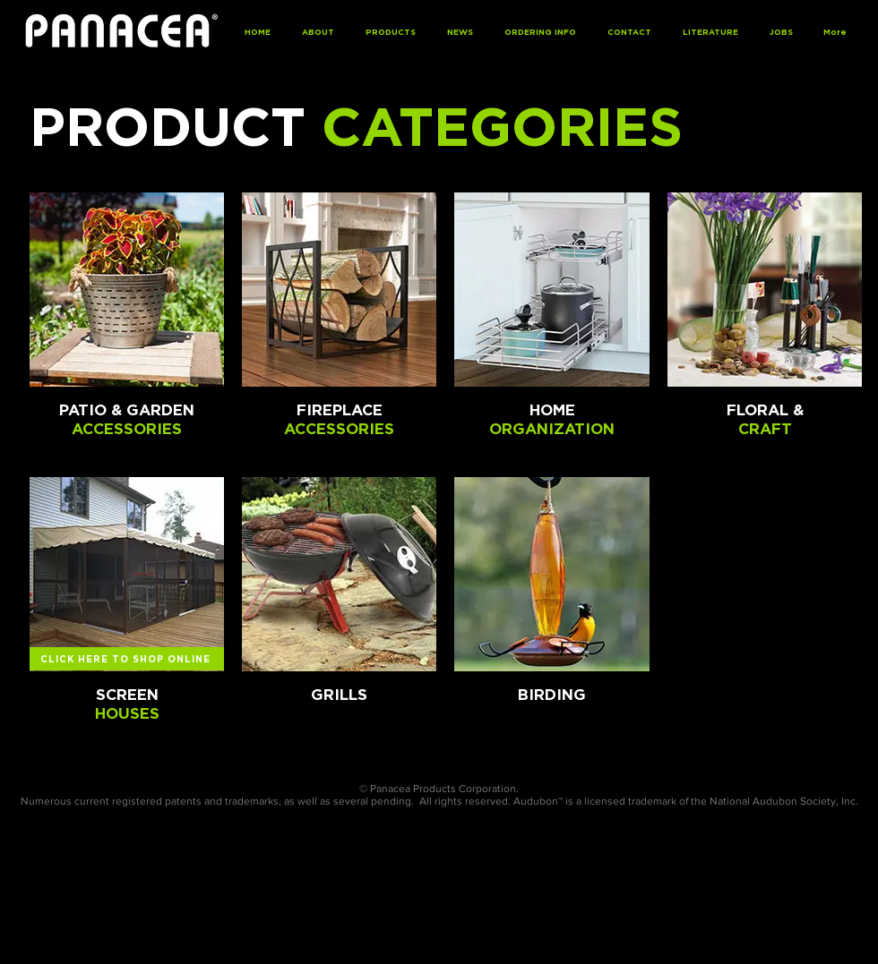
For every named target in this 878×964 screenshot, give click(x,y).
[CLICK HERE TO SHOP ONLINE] (127, 658)
